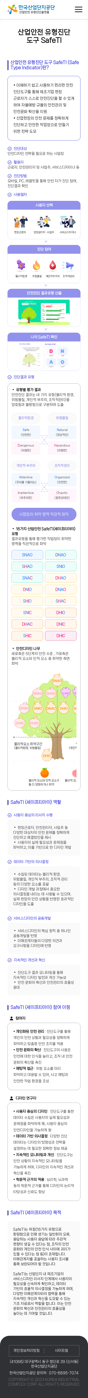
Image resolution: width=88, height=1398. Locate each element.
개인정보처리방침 (26, 1350)
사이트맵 (61, 1350)
